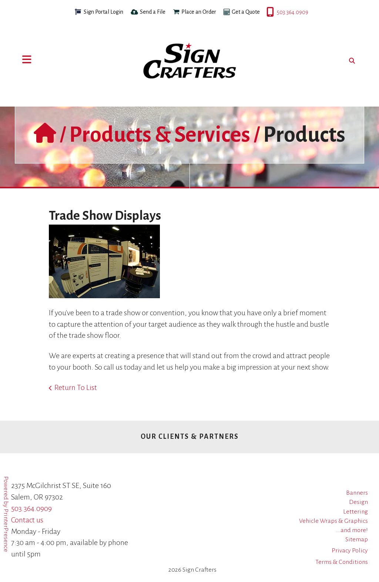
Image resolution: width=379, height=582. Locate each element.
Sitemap (356, 539)
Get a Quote (246, 12)
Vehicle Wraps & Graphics (333, 521)
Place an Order (198, 12)
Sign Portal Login (103, 12)
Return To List (75, 387)
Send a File (152, 12)
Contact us (27, 520)
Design (358, 502)
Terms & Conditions (341, 562)
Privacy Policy (350, 550)
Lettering (355, 511)
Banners (357, 493)
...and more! (352, 530)
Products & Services (159, 134)
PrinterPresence (6, 530)
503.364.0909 (267, 12)
